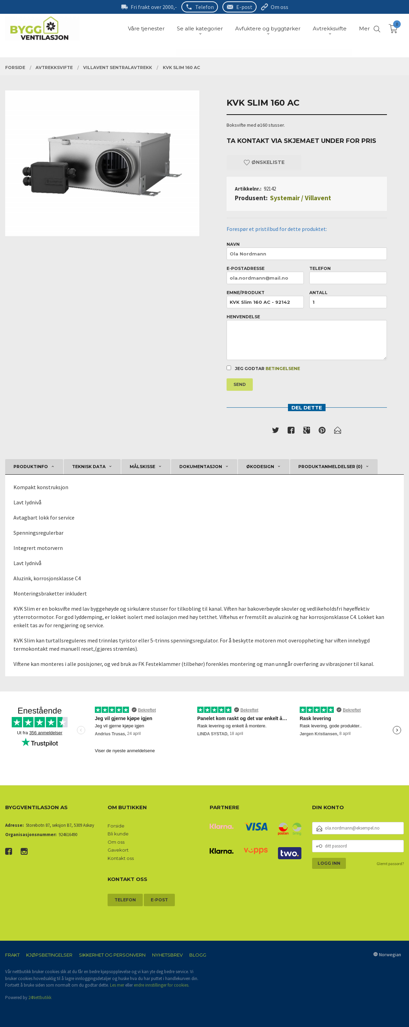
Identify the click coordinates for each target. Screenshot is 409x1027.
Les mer (117, 985)
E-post (244, 6)
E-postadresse (265, 275)
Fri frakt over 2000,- (154, 6)
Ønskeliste (264, 162)
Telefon (204, 6)
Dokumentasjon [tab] (200, 466)
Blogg (197, 955)
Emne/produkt (265, 299)
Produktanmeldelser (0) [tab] (330, 466)
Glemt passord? (390, 863)
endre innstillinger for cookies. (161, 985)
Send (239, 384)
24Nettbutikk (39, 997)
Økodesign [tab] (260, 466)
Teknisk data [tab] (89, 466)
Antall (348, 299)
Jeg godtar (263, 368)
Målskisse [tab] (142, 466)
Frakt (12, 955)
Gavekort (118, 850)
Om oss (279, 6)
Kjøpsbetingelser (49, 955)
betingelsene (283, 368)
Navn (307, 251)
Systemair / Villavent (300, 198)
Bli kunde (118, 833)
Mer (364, 28)
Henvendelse (307, 337)
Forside (116, 826)
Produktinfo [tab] (30, 466)
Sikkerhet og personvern (112, 955)
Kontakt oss (121, 858)
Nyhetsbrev (167, 955)
